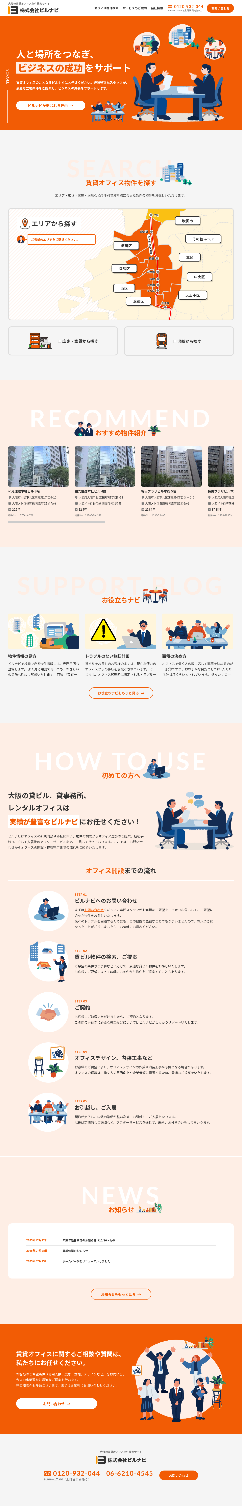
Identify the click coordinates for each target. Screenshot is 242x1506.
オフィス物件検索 (106, 8)
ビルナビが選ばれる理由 (46, 100)
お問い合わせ (94, 910)
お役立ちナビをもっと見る (121, 693)
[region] (121, 484)
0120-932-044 (188, 6)
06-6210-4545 (129, 1480)
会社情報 (157, 8)
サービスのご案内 (135, 8)
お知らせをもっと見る (121, 1301)
